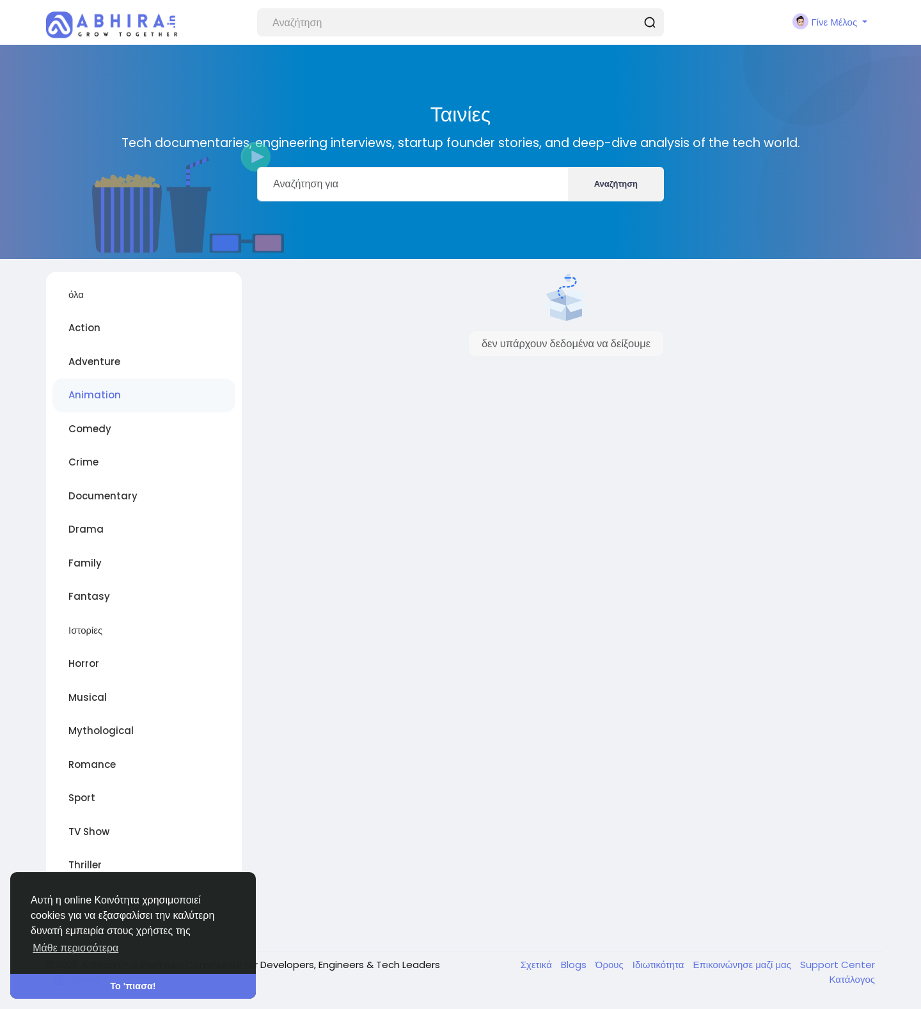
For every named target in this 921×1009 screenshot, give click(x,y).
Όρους (610, 964)
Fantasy (89, 596)
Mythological (101, 730)
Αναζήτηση (616, 184)
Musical (87, 697)
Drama (86, 529)
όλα (76, 294)
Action (84, 327)
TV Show (88, 831)
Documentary (103, 496)
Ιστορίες (85, 630)
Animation (94, 395)
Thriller (85, 865)
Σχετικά (538, 964)
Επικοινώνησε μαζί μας (743, 964)
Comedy (89, 428)
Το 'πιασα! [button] (132, 986)
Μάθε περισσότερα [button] (75, 948)
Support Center (837, 964)
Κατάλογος (852, 979)
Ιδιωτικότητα (660, 964)
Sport (81, 797)
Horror (83, 663)
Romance (92, 764)
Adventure (94, 361)
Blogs (575, 964)
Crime (83, 462)
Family (85, 563)
